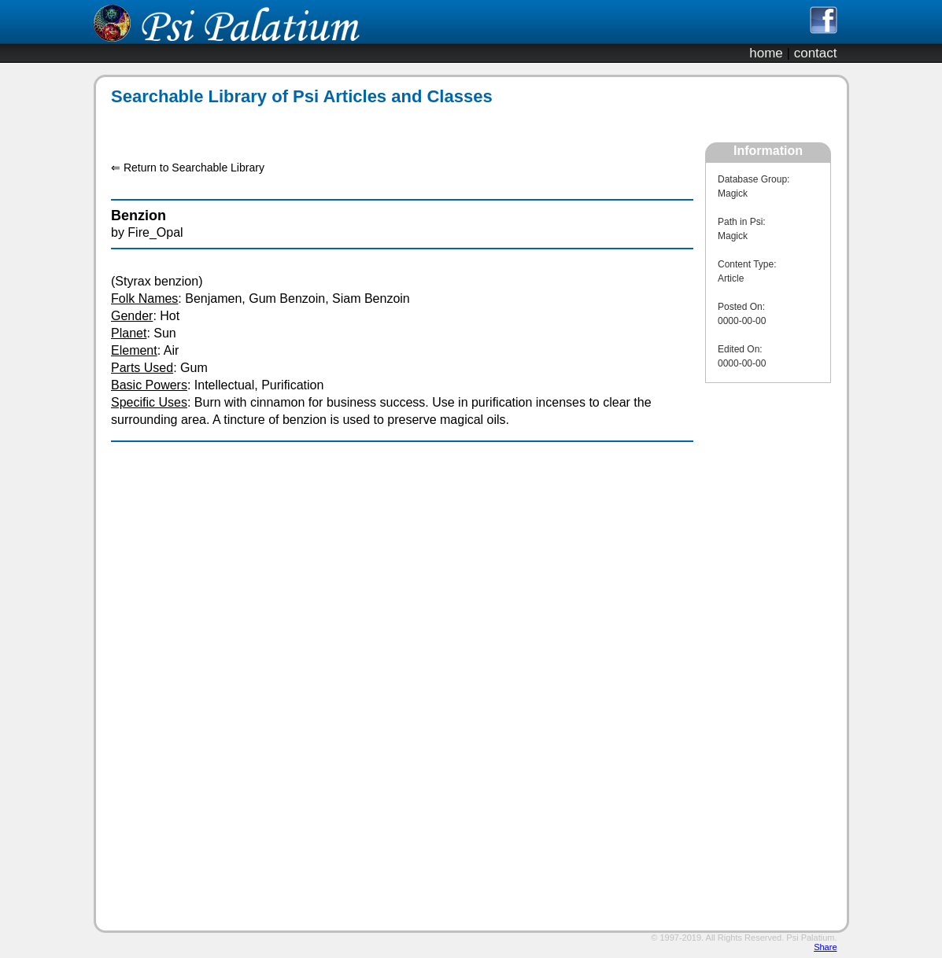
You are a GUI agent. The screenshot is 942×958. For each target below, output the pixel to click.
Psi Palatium (810, 937)
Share (825, 947)
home (766, 53)
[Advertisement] (393, 125)
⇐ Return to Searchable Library (187, 167)
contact (815, 53)
